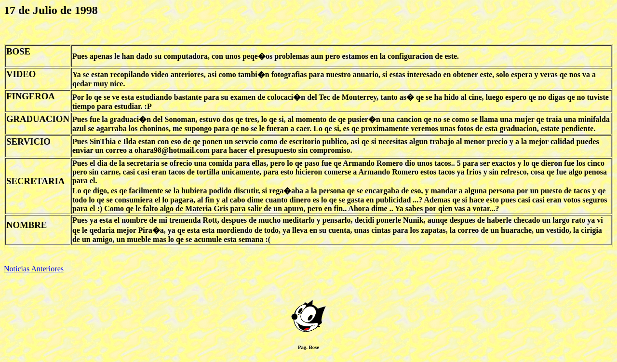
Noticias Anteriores (34, 269)
